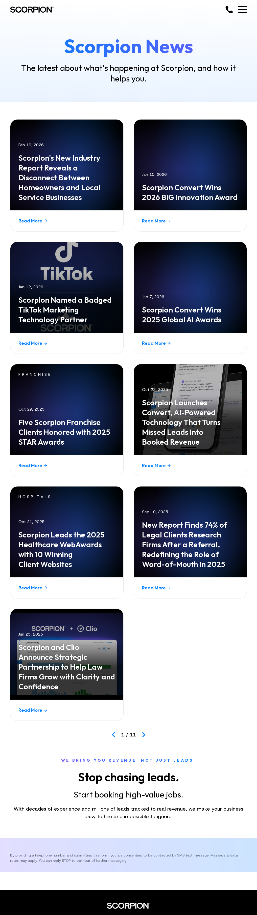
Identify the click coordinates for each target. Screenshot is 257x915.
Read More (32, 221)
